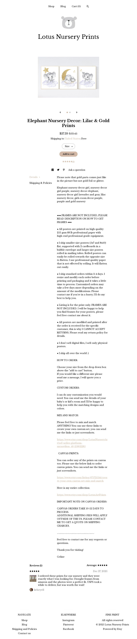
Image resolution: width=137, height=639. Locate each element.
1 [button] (67, 112)
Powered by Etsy (112, 629)
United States (72, 138)
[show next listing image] (76, 113)
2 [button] (70, 112)
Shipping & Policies (40, 183)
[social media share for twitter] (58, 170)
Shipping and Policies (24, 629)
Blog (63, 6)
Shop (51, 6)
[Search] (88, 6)
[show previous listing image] (60, 113)
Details (34, 177)
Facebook (68, 629)
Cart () (76, 6)
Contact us (24, 633)
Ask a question (76, 170)
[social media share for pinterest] (64, 170)
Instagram (68, 620)
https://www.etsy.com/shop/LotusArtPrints (81, 494)
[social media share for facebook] (53, 170)
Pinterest (68, 624)
